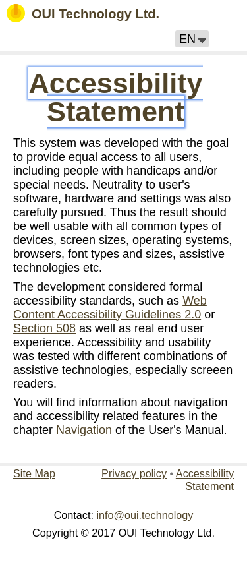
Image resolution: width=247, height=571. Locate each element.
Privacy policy (134, 473)
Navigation (84, 429)
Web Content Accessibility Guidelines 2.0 (110, 307)
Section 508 (44, 328)
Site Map (34, 473)
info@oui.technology (144, 515)
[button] (192, 38)
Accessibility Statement (115, 97)
